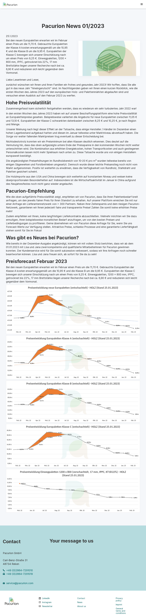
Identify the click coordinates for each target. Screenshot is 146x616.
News (79, 602)
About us (81, 606)
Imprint (119, 604)
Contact (81, 598)
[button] (141, 4)
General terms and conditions (121, 610)
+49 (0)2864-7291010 (19, 570)
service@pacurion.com (19, 583)
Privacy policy (119, 599)
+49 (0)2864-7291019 (19, 573)
